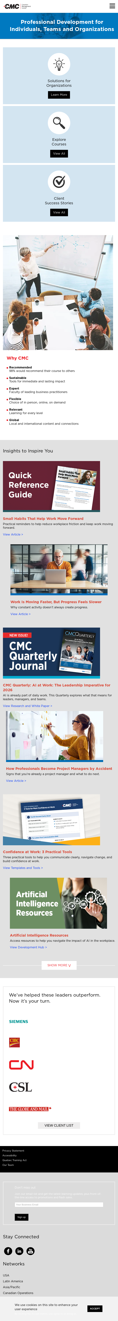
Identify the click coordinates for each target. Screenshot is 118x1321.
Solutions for (59, 81)
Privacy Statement (13, 1151)
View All (59, 153)
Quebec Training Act (14, 1160)
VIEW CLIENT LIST (59, 1125)
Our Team (8, 1165)
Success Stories (59, 203)
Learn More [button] (59, 94)
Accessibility (9, 1155)
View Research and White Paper (26, 706)
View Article (11, 534)
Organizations (59, 85)
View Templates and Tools (21, 868)
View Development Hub (27, 947)
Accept (95, 1308)
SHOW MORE (57, 965)
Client (59, 198)
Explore (59, 140)
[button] (112, 6)
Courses (59, 144)
